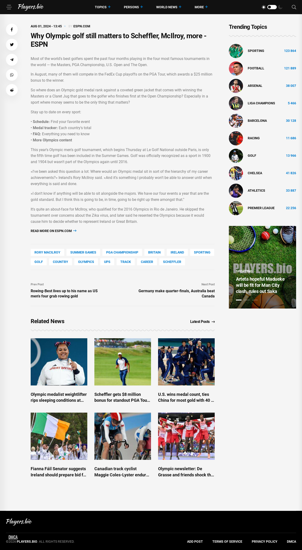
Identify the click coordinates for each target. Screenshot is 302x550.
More (199, 7)
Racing (254, 138)
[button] (12, 29)
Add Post (195, 541)
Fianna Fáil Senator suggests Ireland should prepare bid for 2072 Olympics (59, 474)
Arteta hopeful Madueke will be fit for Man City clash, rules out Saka (260, 285)
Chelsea (255, 173)
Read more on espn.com (53, 231)
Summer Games (83, 252)
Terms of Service (227, 541)
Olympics (86, 262)
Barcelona (257, 121)
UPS (107, 262)
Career (147, 262)
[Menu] (9, 7)
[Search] (294, 7)
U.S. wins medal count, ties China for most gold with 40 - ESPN (185, 400)
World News (166, 7)
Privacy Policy (264, 541)
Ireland (177, 252)
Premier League (261, 208)
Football (256, 68)
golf (38, 262)
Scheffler (172, 262)
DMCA (291, 541)
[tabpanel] (262, 267)
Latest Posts (202, 321)
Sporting (202, 252)
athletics (256, 190)
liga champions (261, 103)
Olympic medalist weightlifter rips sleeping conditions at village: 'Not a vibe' (59, 400)
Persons (131, 7)
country (60, 262)
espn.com (81, 26)
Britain (154, 252)
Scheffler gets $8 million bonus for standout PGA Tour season (121, 400)
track (125, 262)
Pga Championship (122, 252)
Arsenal (255, 86)
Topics (101, 7)
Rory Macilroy (47, 252)
